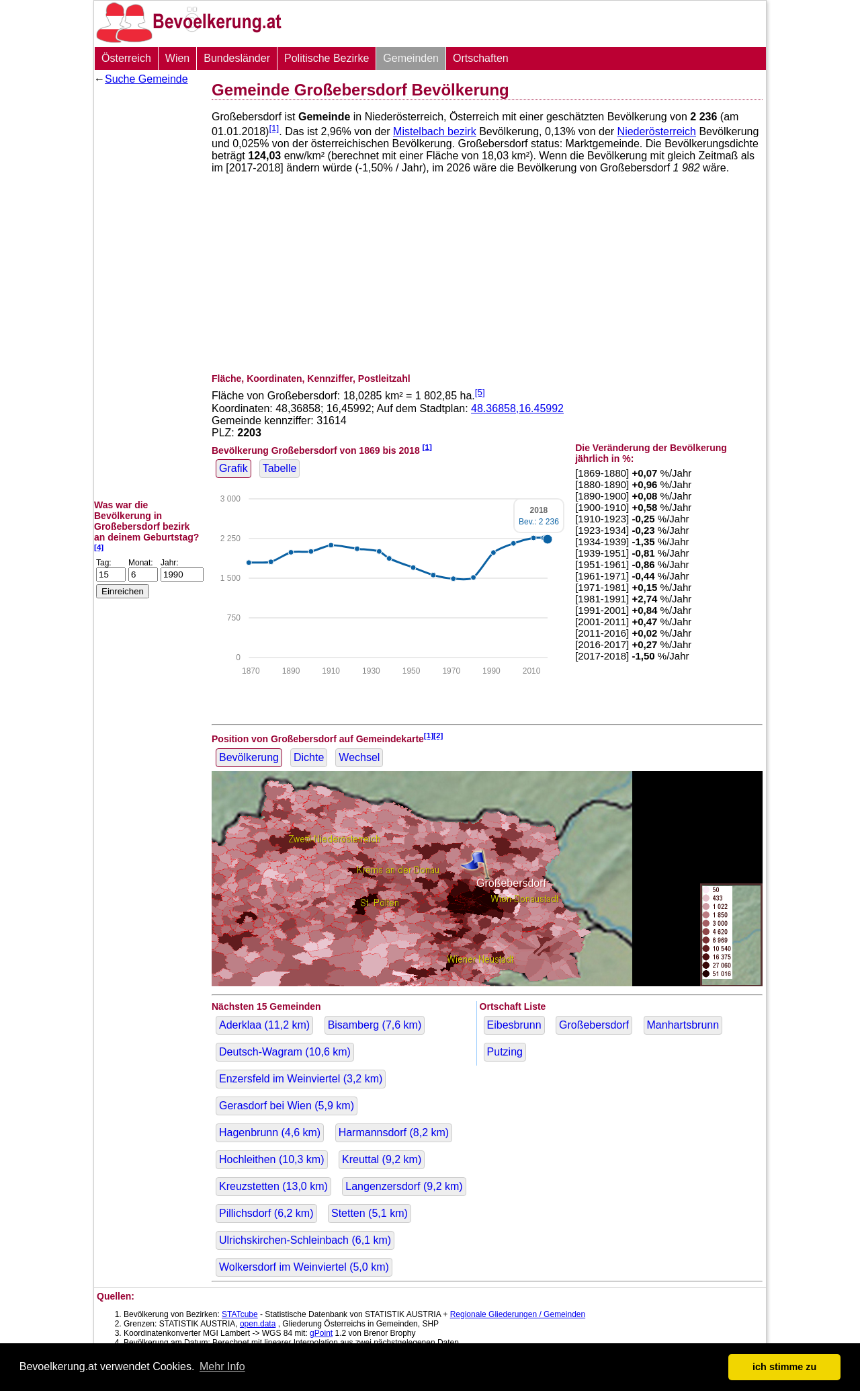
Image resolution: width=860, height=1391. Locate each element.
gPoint (321, 1333)
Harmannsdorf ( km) (394, 1132)
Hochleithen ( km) (272, 1159)
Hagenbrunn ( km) (269, 1132)
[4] (98, 547)
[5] (480, 392)
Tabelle (280, 468)
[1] (274, 128)
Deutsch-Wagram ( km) (285, 1052)
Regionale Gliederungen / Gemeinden (517, 1314)
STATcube (240, 1314)
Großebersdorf (594, 1025)
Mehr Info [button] (222, 1366)
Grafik (233, 468)
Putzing (505, 1052)
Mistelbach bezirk (434, 131)
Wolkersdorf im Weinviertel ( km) (304, 1267)
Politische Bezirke (326, 58)
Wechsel (359, 757)
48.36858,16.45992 (517, 408)
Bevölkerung (249, 757)
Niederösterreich (656, 131)
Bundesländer (237, 58)
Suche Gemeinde (146, 79)
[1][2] (433, 735)
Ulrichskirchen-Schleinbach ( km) (305, 1240)
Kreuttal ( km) (381, 1159)
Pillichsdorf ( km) (266, 1213)
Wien (177, 58)
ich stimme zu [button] (784, 1366)
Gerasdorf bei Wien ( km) (286, 1105)
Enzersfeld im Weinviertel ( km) (300, 1078)
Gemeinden (411, 58)
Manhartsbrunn (683, 1025)
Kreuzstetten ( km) (273, 1186)
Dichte (309, 757)
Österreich (126, 58)
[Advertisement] (148, 292)
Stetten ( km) (369, 1213)
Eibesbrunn (514, 1025)
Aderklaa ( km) (264, 1025)
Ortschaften (481, 58)
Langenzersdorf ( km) (403, 1186)
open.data (257, 1323)
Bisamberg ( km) (375, 1025)
